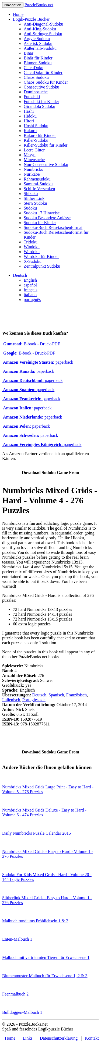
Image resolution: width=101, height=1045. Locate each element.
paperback (37, 362)
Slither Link (34, 198)
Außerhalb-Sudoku (40, 48)
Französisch (76, 695)
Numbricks (33, 169)
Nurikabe (32, 174)
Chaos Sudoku (36, 77)
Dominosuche (36, 92)
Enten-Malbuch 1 (17, 939)
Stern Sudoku (35, 203)
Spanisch (56, 695)
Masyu (30, 155)
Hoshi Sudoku (36, 125)
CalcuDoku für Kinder (43, 72)
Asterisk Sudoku (38, 43)
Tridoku (30, 242)
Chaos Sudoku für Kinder (46, 82)
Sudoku (30, 208)
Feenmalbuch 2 (15, 994)
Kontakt (92, 1038)
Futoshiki (32, 96)
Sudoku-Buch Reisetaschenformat (53, 227)
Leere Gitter (34, 150)
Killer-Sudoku (36, 140)
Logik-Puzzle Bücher (31, 19)
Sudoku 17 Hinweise (42, 213)
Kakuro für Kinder (40, 135)
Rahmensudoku (37, 179)
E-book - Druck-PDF (31, 344)
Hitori (29, 121)
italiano (30, 294)
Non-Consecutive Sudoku (46, 164)
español (30, 285)
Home (18, 14)
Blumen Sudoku (38, 63)
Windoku (32, 247)
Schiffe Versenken (39, 188)
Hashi (29, 111)
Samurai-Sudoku (38, 184)
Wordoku (32, 251)
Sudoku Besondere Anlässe (47, 217)
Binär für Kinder (38, 58)
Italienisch (11, 699)
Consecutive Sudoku (41, 87)
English (30, 280)
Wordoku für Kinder (41, 256)
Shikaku (31, 193)
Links (27, 1038)
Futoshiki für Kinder (41, 101)
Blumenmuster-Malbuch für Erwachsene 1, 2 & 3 (44, 975)
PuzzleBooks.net (39, 4)
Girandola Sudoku (39, 106)
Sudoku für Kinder (40, 222)
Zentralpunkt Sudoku (42, 266)
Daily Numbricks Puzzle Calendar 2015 (36, 833)
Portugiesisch (34, 699)
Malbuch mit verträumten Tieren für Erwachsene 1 (45, 957)
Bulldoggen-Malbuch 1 (22, 1012)
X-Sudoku (32, 261)
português (32, 299)
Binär (28, 53)
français (30, 290)
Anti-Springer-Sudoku (43, 33)
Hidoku (30, 116)
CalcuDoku (33, 67)
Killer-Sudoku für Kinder (45, 145)
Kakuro (30, 130)
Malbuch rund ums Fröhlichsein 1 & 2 (35, 921)
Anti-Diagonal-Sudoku (43, 24)
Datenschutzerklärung (59, 1038)
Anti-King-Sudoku (40, 29)
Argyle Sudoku (37, 38)
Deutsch (20, 275)
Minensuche (34, 159)
